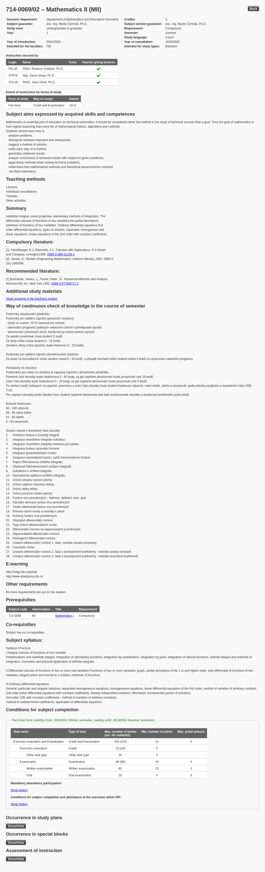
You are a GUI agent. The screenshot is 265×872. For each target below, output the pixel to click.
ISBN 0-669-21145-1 (61, 254)
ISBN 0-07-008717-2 (65, 283)
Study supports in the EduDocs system (31, 299)
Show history (19, 790)
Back (253, 8)
